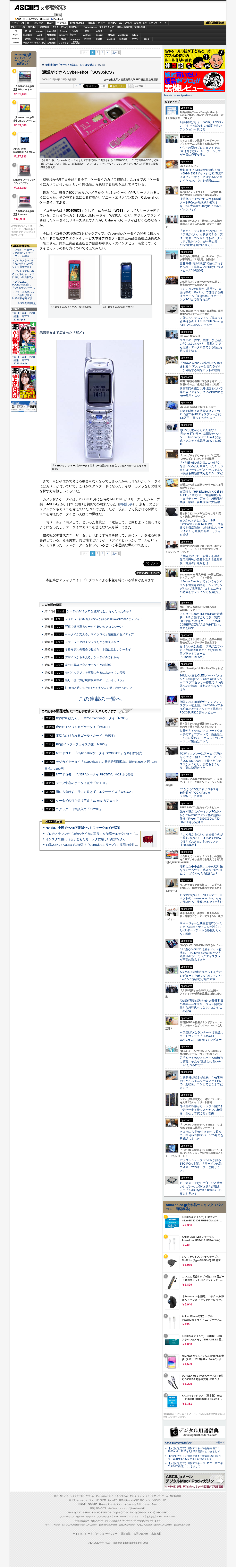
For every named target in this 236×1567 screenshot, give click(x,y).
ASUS (99, 31)
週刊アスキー (75, 27)
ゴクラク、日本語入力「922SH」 (79, 809)
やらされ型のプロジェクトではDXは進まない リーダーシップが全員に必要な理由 (200, 151)
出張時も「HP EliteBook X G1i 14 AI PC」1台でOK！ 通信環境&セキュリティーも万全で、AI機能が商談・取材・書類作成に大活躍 (201, 497)
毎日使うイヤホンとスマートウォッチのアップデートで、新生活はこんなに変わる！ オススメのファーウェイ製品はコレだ (202, 736)
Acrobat (40, 39)
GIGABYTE (63, 35)
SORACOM (106, 1512)
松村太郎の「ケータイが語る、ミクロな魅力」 (71, 64)
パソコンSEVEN (75, 31)
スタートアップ (150, 23)
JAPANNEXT (51, 42)
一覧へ (219, 1442)
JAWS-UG (92, 1504)
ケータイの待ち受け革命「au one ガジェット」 (89, 800)
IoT (29, 22)
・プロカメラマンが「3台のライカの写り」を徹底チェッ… (23, 263)
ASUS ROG (51, 35)
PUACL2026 (139, 27)
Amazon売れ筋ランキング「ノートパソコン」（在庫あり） (23, 59)
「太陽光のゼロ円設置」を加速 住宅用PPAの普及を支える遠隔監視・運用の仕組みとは (201, 559)
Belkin (135, 35)
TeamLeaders (90, 27)
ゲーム (163, 23)
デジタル (53, 7)
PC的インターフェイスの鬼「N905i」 (82, 744)
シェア (78, 85)
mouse (39, 31)
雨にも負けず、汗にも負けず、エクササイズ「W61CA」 (95, 791)
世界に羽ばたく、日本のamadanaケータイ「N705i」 (92, 718)
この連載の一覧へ (100, 699)
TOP (56, 1496)
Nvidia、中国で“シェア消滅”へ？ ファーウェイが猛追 (83, 827)
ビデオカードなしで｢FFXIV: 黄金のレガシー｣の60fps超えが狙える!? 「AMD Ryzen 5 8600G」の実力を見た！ (201, 1188)
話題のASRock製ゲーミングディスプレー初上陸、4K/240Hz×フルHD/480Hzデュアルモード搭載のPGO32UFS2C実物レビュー (201, 707)
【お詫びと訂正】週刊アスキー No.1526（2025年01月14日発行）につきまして (195, 1465)
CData (99, 39)
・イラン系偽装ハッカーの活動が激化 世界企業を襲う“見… (23, 295)
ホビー (101, 22)
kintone (51, 39)
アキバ (128, 22)
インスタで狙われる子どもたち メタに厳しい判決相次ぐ (86, 839)
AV (121, 22)
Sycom (63, 31)
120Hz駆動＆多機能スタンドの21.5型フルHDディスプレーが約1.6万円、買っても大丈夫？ (200, 414)
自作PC (112, 22)
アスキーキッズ (18, 27)
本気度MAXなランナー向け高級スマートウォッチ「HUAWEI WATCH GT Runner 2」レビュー (201, 1036)
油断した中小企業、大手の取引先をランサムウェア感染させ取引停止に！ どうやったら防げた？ (201, 870)
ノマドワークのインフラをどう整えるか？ (92, 642)
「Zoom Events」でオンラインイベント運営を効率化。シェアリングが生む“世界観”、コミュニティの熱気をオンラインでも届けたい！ (201, 588)
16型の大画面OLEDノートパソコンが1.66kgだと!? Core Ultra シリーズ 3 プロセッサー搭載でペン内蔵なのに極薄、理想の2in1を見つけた (201, 682)
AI (23, 22)
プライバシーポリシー (105, 1533)
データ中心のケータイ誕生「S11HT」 (82, 783)
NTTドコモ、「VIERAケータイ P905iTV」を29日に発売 (95, 774)
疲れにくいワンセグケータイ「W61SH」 (84, 727)
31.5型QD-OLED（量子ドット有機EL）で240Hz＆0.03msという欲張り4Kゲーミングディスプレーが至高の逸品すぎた (201, 955)
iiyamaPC (51, 31)
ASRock (87, 35)
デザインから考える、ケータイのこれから (92, 657)
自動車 (91, 22)
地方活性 (128, 27)
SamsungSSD (73, 34)
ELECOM (27, 35)
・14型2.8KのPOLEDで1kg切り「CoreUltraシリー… (23, 284)
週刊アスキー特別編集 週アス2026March (24, 360)
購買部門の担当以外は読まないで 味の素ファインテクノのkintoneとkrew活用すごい (203, 392)
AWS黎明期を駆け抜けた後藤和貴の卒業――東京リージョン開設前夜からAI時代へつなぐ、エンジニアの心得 (201, 1006)
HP (111, 31)
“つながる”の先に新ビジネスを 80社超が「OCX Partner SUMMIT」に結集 (201, 792)
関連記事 (126, 504)
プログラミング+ (107, 27)
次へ (114, 52)
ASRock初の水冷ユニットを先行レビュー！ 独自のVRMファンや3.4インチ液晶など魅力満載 (201, 975)
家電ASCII (44, 27)
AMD (39, 35)
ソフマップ (63, 43)
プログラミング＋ (136, 1516)
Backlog (111, 39)
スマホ (137, 22)
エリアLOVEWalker (70, 1525)
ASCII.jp (26, 7)
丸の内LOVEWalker (163, 1525)
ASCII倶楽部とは (27, 303)
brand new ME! (138, 1508)
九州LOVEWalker (144, 1525)
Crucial (99, 35)
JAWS (28, 39)
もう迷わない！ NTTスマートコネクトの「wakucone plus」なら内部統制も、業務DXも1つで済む (201, 898)
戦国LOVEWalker (182, 1525)
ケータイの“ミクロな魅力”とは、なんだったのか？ (99, 611)
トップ (14, 22)
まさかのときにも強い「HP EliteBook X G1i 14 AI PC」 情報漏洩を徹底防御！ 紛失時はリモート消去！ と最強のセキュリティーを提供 (202, 527)
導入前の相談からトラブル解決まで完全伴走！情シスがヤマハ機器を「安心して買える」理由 (201, 1109)
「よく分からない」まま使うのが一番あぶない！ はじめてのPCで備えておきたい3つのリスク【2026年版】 (201, 840)
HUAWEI (111, 35)
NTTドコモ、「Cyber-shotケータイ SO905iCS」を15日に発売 (99, 753)
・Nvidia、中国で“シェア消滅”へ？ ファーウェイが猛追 (23, 253)
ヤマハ (135, 39)
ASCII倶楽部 (215, 23)
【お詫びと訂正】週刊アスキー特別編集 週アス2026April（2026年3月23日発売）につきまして (194, 1450)
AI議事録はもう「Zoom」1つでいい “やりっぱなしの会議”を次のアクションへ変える (201, 125)
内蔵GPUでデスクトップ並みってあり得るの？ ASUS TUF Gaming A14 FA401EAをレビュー (201, 321)
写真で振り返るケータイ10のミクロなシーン (94, 626)
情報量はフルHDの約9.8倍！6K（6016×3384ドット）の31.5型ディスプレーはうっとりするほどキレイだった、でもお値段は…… (201, 175)
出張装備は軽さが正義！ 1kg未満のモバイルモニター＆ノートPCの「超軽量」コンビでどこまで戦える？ (201, 1083)
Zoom (146, 39)
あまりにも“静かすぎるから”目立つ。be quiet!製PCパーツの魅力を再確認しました (201, 1135)
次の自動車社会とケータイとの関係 (88, 664)
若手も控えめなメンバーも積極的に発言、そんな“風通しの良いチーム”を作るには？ (201, 1061)
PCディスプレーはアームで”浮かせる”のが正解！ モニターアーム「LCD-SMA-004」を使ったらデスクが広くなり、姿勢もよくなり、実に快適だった (201, 760)
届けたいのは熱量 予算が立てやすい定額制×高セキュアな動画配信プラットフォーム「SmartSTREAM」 (201, 652)
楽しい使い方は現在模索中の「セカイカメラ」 (95, 680)
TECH (50, 22)
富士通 (28, 31)
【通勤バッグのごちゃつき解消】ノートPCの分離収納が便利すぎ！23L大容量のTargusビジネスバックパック (201, 204)
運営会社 (125, 1533)
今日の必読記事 (82, 1521)
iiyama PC (112, 1500)
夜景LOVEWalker (127, 1525)
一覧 (103, 86)
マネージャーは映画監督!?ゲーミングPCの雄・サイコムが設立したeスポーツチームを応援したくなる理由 (201, 929)
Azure (63, 39)
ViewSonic (123, 35)
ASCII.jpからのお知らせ (178, 1442)
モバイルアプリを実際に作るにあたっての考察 (95, 672)
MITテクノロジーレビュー (148, 1521)
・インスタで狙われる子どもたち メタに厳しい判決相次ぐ (23, 274)
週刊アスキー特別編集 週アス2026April (24, 316)
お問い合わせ (141, 1533)
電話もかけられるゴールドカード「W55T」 (86, 735)
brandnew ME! (75, 43)
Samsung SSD (74, 1512)
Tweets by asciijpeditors (178, 95)
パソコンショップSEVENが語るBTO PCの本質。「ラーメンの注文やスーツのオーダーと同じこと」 (201, 1165)
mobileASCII (129, 1521)
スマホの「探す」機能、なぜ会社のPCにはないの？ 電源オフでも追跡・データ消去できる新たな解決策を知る (201, 345)
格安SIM (32, 27)
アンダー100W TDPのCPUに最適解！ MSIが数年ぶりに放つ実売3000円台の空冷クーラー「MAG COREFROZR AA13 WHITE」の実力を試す (201, 621)
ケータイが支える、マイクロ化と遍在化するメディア (99, 634)
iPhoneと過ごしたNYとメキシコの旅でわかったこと (98, 687)
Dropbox (87, 39)
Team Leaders (119, 1516)
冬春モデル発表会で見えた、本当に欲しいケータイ (98, 649)
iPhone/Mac (77, 22)
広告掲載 (156, 1533)
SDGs (120, 27)
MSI (87, 31)
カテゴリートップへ (148, 573)
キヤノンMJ (39, 43)
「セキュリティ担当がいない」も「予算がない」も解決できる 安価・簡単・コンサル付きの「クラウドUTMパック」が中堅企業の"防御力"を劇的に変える (201, 238)
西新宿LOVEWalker (108, 1525)
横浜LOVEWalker (89, 1525)
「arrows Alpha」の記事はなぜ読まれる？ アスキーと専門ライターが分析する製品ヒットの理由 (201, 366)
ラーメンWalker (52, 1525)
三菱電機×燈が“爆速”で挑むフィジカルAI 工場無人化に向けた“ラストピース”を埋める (202, 267)
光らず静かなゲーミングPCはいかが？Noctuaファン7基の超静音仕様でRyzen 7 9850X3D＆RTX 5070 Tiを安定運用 (201, 817)
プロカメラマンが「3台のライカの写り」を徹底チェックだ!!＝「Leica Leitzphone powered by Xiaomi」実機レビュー (126, 833)
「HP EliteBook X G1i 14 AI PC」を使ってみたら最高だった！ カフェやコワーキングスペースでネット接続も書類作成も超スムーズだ (202, 468)
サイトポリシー (81, 1533)
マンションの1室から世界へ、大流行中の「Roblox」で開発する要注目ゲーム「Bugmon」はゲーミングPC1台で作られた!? (201, 294)
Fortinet (123, 39)
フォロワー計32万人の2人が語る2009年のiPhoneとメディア (103, 619)
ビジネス (38, 22)
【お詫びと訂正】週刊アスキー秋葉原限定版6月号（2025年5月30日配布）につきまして (194, 1457)
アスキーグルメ (59, 27)
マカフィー (28, 43)
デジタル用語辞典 (113, 1521)
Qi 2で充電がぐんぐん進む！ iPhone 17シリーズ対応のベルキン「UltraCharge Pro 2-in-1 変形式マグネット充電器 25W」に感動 (200, 437)
